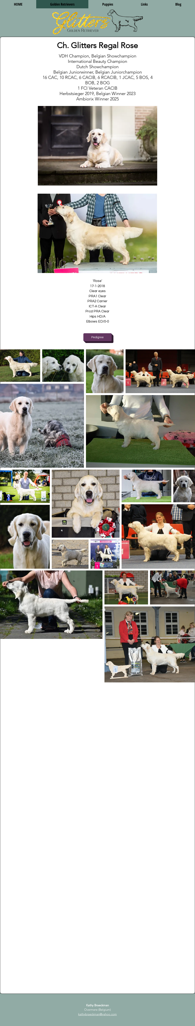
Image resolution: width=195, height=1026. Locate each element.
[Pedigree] (97, 337)
